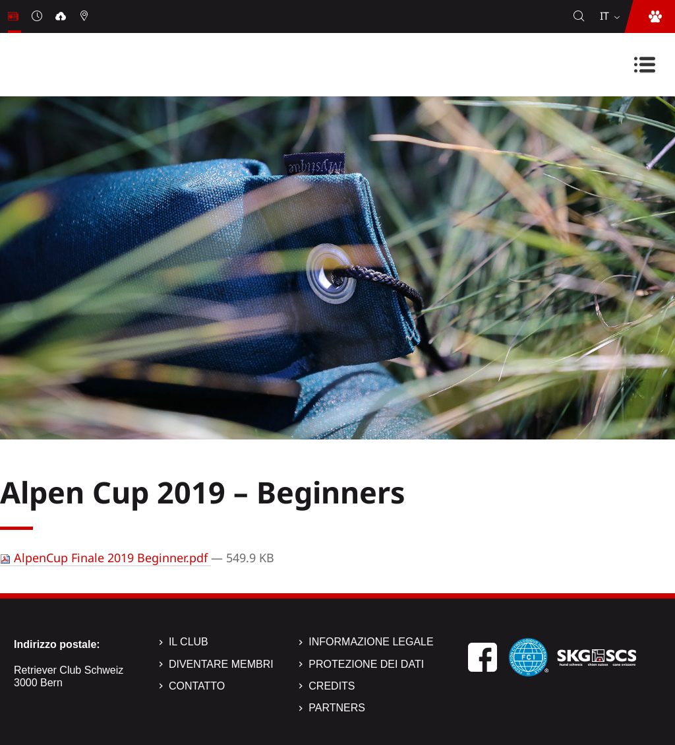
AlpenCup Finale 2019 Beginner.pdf (105, 558)
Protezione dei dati (366, 664)
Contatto (197, 686)
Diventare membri (221, 664)
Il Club (188, 641)
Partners (336, 707)
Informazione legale (370, 641)
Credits (331, 686)
